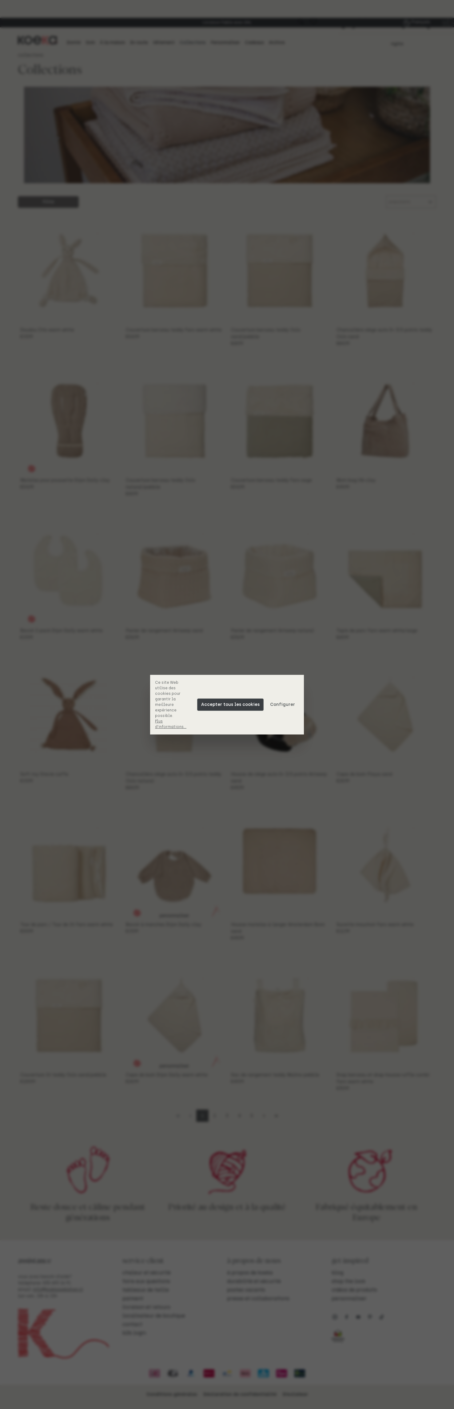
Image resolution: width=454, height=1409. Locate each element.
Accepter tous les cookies (230, 704)
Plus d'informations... (170, 724)
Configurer (282, 704)
